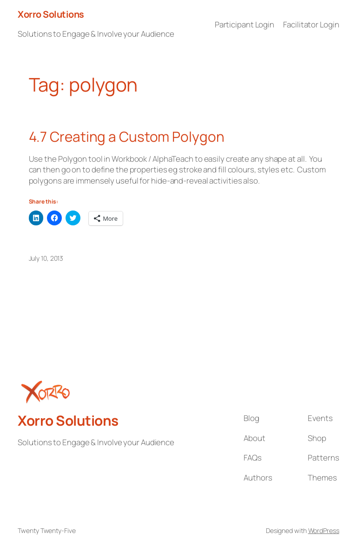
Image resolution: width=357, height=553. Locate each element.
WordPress (323, 530)
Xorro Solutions (51, 14)
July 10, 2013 (46, 258)
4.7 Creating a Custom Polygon (127, 136)
